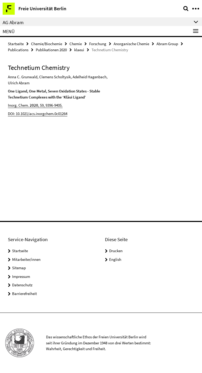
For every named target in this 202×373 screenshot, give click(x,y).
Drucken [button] (116, 250)
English (115, 259)
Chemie (75, 43)
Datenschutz (22, 284)
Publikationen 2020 (51, 49)
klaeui (79, 49)
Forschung (97, 43)
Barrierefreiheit (24, 293)
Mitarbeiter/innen (26, 259)
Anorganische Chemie (131, 43)
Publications (18, 49)
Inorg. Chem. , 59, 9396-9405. (35, 105)
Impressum (21, 276)
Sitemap (19, 267)
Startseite (16, 43)
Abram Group (167, 43)
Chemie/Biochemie (46, 43)
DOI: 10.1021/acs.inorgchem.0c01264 (37, 113)
